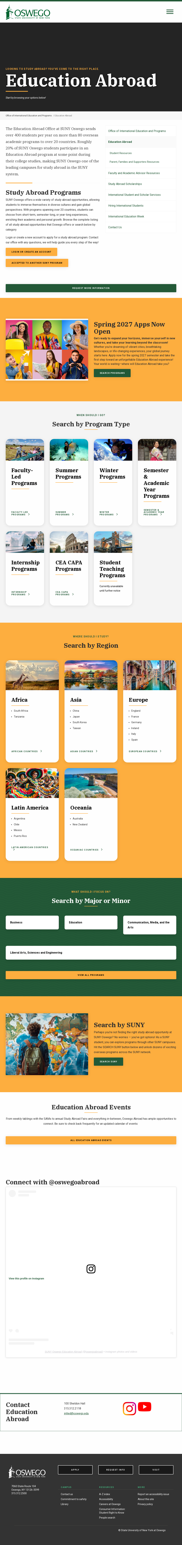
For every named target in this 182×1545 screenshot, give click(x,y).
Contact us (67, 1494)
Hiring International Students (125, 205)
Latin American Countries (29, 848)
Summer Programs (64, 513)
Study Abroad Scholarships (125, 184)
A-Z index (104, 1494)
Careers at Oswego (110, 1504)
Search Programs (112, 373)
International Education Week (126, 216)
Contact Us (115, 227)
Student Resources (121, 153)
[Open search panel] (170, 12)
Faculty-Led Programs (20, 513)
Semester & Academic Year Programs (154, 512)
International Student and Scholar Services (134, 194)
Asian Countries (83, 751)
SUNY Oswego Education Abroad (63, 1351)
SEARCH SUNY (108, 1061)
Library (64, 1504)
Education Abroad (120, 142)
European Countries (144, 751)
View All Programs (91, 975)
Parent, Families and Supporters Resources (134, 161)
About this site (146, 1499)
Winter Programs (109, 513)
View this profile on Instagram (26, 1278)
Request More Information (91, 288)
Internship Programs (20, 593)
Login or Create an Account (31, 252)
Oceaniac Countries (85, 849)
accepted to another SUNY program (37, 263)
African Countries (26, 751)
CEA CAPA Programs (64, 593)
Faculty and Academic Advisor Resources (134, 173)
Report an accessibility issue (153, 1494)
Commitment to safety (74, 1499)
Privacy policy (145, 1504)
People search (107, 1517)
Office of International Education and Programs (29, 115)
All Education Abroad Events (91, 1140)
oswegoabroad (94, 1351)
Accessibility (106, 1499)
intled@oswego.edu (76, 1413)
